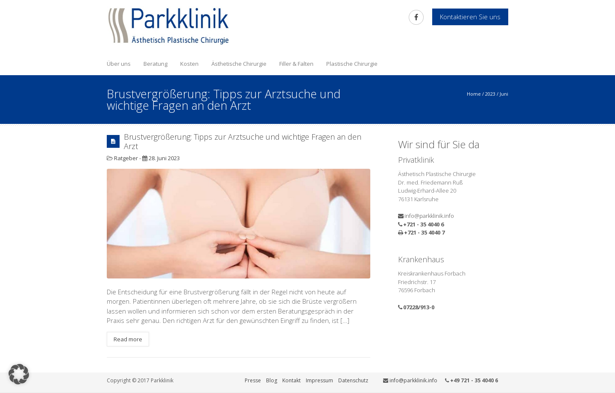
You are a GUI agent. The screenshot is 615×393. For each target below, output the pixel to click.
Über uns (119, 63)
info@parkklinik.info (429, 216)
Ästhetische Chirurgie (238, 63)
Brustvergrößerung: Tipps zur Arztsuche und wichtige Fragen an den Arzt (242, 141)
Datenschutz (353, 380)
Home (474, 94)
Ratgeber (126, 158)
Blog (271, 380)
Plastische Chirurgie (352, 63)
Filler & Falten (296, 63)
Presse (253, 380)
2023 (490, 94)
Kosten (189, 63)
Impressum (319, 380)
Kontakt (291, 380)
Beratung (155, 63)
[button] (19, 374)
